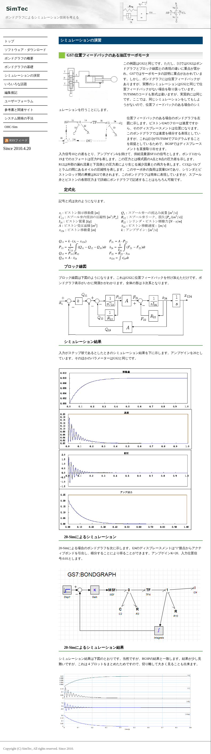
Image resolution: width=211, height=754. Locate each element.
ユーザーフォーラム (19, 101)
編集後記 (11, 93)
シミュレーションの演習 (22, 75)
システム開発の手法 (19, 118)
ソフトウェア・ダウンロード (25, 50)
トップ (9, 41)
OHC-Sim (11, 127)
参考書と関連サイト (19, 110)
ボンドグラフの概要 (19, 58)
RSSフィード (16, 140)
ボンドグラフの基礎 (19, 67)
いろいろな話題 (16, 84)
